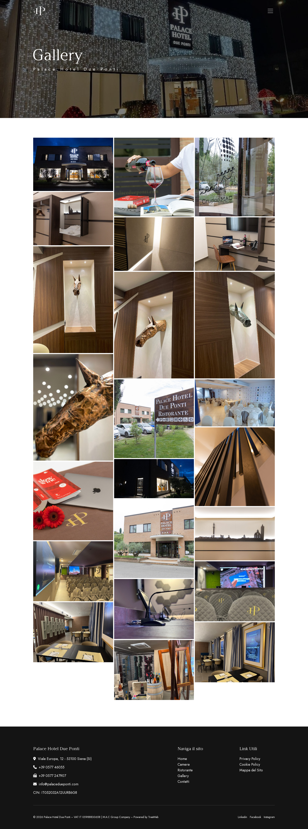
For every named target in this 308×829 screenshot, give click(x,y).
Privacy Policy (249, 758)
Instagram (269, 817)
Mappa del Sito (251, 770)
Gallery (183, 775)
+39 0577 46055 (48, 767)
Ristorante (185, 770)
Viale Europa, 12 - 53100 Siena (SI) (62, 758)
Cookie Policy (249, 764)
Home (182, 758)
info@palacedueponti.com (55, 784)
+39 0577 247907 (49, 775)
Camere (184, 764)
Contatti (183, 781)
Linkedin (242, 817)
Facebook (255, 817)
